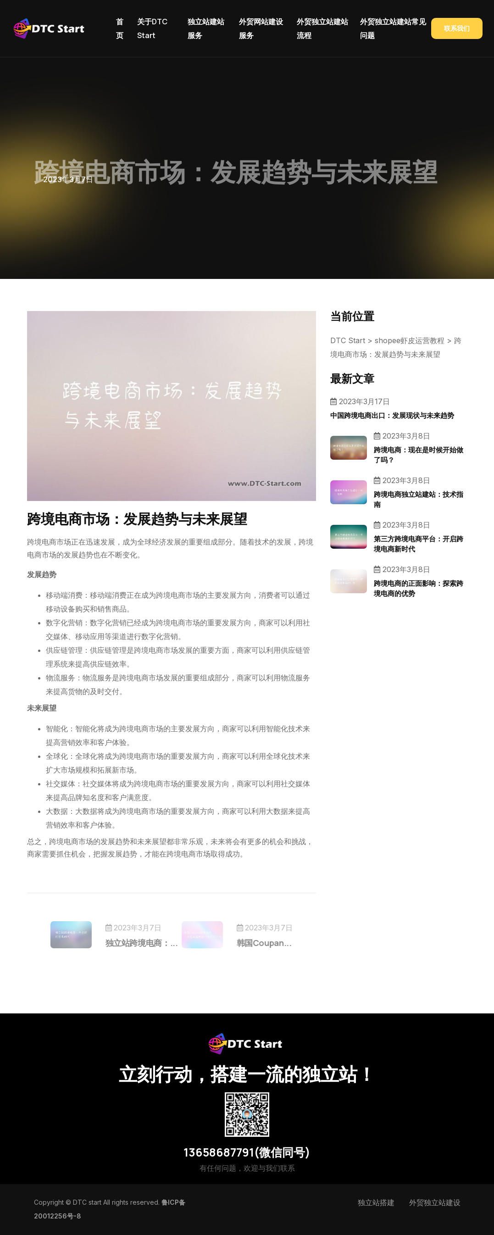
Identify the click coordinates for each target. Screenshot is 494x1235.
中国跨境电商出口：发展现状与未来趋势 (392, 415)
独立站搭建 (376, 1202)
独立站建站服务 (206, 28)
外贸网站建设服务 (261, 28)
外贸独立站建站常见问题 (393, 28)
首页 (119, 28)
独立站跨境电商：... (153, 942)
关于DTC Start (152, 28)
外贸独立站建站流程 (322, 28)
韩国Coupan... (252, 942)
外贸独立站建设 (435, 1202)
